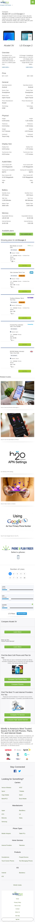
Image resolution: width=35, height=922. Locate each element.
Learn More (17, 632)
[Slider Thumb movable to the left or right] (8, 590)
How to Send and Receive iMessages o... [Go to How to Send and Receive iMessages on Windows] (10, 407)
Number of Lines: (17, 569)
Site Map (17, 915)
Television (22, 845)
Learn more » (5, 67)
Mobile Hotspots (6, 833)
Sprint (3, 791)
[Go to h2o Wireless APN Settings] (17, 457)
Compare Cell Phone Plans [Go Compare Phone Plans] (17, 679)
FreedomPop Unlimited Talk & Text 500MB (16, 325)
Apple (3, 810)
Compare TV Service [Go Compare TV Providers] (17, 715)
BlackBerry (22, 810)
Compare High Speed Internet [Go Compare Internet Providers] (17, 720)
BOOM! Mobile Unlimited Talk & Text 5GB (17, 352)
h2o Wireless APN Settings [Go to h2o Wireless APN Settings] (7, 471)
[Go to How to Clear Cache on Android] (17, 489)
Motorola (4, 818)
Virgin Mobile (5, 795)
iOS (3, 876)
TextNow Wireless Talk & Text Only (17, 299)
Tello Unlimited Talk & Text (17, 272)
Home (17, 898)
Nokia (20, 818)
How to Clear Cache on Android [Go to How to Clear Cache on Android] (8, 503)
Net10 (21, 795)
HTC (3, 814)
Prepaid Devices (23, 857)
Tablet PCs (22, 833)
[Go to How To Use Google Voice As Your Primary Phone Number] (17, 521)
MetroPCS (5, 798)
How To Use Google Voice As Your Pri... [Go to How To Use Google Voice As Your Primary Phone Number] (10, 536)
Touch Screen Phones (8, 861)
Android (4, 872)
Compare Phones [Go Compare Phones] (17, 684)
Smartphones (5, 857)
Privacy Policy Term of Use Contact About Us (17, 907)
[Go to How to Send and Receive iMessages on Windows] (17, 393)
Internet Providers (7, 845)
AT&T (20, 787)
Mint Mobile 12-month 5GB (16, 246)
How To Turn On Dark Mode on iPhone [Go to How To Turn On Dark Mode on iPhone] (10, 439)
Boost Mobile (23, 798)
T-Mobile (21, 791)
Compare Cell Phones (5, 5)
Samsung (4, 821)
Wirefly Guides (17, 885)
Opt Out (17, 919)
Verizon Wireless (6, 787)
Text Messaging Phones (26, 861)
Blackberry (22, 872)
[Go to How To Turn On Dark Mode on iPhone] (17, 425)
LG (20, 814)
